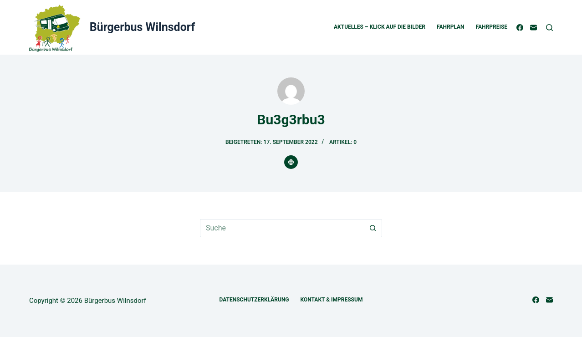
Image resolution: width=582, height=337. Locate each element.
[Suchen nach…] (282, 228)
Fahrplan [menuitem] (451, 27)
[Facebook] (519, 27)
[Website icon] (291, 162)
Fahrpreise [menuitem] (492, 27)
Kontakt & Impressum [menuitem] (332, 299)
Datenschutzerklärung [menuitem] (254, 299)
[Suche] (549, 27)
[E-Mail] (533, 27)
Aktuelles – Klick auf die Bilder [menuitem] (379, 27)
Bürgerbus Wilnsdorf (142, 27)
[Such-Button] (373, 228)
